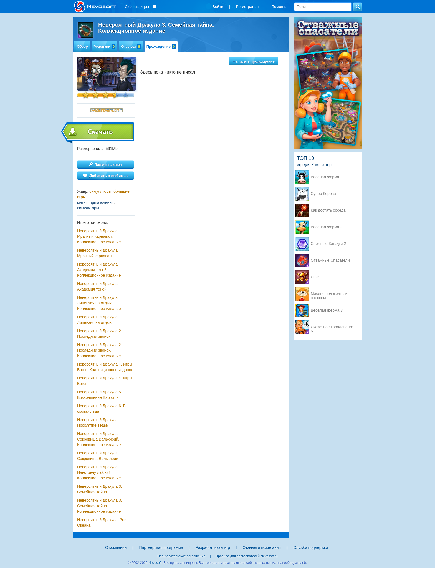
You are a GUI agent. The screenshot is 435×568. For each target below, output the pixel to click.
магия (82, 202)
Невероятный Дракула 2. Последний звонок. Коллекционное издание (99, 350)
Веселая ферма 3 (327, 310)
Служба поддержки (310, 547)
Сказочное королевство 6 (332, 327)
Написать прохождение (254, 61)
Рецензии (104, 46)
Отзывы (131, 46)
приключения (102, 202)
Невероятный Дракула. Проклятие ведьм (98, 422)
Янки (315, 277)
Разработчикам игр (213, 547)
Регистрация (247, 6)
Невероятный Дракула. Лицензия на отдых (98, 320)
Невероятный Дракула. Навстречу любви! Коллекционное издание (99, 472)
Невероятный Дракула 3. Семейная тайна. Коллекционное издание (99, 506)
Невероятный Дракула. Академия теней (98, 286)
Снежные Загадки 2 (328, 244)
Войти (218, 6)
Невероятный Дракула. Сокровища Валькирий (98, 456)
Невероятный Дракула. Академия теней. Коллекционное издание (99, 269)
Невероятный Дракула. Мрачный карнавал (98, 253)
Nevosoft (154, 563)
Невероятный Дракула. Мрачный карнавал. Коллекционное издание (99, 236)
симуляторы (100, 191)
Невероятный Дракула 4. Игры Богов (104, 381)
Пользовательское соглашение (181, 556)
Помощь (278, 6)
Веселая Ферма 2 (326, 227)
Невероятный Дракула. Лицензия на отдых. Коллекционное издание (99, 303)
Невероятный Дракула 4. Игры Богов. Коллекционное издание (105, 367)
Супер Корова (323, 194)
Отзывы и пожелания (261, 547)
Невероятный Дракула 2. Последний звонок (99, 334)
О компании (116, 547)
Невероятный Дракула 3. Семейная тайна (99, 489)
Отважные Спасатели (330, 260)
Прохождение (161, 46)
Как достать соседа (328, 210)
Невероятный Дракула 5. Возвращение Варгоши (99, 395)
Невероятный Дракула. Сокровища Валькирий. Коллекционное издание (99, 439)
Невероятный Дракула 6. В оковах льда (101, 409)
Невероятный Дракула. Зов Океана (101, 522)
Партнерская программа (161, 547)
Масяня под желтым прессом (329, 294)
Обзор (82, 46)
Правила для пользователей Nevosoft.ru (246, 556)
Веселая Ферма (325, 177)
